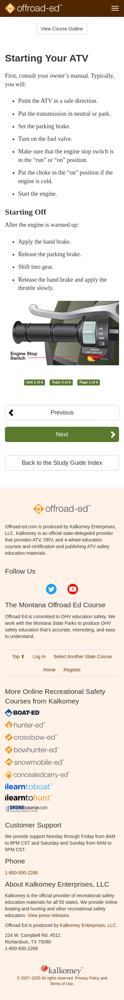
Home (49, 669)
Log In (39, 656)
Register (72, 669)
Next (62, 434)
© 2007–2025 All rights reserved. (45, 978)
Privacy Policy (87, 978)
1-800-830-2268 (21, 872)
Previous (61, 412)
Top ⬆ (18, 656)
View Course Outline (62, 28)
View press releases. (49, 915)
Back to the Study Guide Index (62, 463)
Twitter (51, 589)
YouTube (72, 589)
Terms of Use (61, 983)
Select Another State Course (83, 656)
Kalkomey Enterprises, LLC (88, 925)
